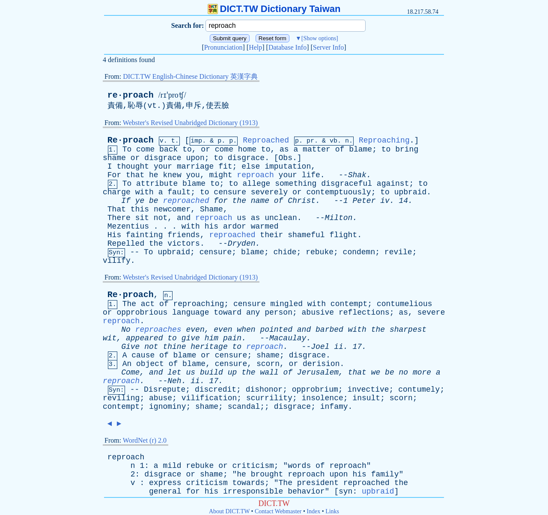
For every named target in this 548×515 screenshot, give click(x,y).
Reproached (266, 140)
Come (130, 372)
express (165, 483)
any (253, 312)
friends (183, 235)
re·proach (130, 95)
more (422, 372)
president (318, 483)
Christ (302, 200)
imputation (288, 166)
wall (269, 372)
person (278, 312)
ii (338, 346)
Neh (174, 381)
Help (255, 47)
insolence (322, 398)
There (119, 218)
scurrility (269, 398)
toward (227, 312)
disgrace (162, 158)
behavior (306, 491)
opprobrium (315, 389)
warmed (265, 226)
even (195, 329)
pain (232, 338)
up (232, 372)
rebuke (320, 252)
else (250, 166)
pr (310, 141)
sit (142, 218)
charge (117, 192)
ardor (234, 226)
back (168, 149)
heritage (209, 346)
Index (313, 511)
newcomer (172, 209)
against (393, 183)
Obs (285, 158)
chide (285, 252)
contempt (349, 304)
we (376, 372)
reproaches (158, 329)
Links (332, 511)
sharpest (408, 329)
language (190, 312)
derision (321, 364)
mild (172, 465)
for (220, 200)
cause (143, 355)
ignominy (167, 406)
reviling (121, 398)
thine (174, 346)
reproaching (198, 304)
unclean (281, 218)
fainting (144, 235)
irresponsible (253, 491)
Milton (339, 218)
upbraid (410, 192)
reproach (255, 175)
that (135, 175)
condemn (359, 252)
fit (225, 166)
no (403, 372)
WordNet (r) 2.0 (145, 440)
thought (132, 166)
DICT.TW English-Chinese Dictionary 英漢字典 (190, 76)
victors (183, 243)
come (145, 149)
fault (179, 192)
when (246, 329)
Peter (363, 200)
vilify (117, 260)
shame (114, 158)
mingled (286, 304)
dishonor (264, 389)
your (163, 166)
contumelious (404, 304)
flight (343, 235)
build (211, 372)
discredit (215, 389)
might (220, 175)
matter (317, 149)
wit (109, 338)
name (260, 200)
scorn (268, 364)
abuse (160, 398)
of (340, 149)
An (127, 364)
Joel (320, 346)
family (385, 474)
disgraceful (346, 183)
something (295, 183)
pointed (276, 329)
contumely (419, 389)
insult (366, 398)
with (144, 192)
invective (368, 389)
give (191, 338)
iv (385, 200)
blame (360, 149)
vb (333, 141)
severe (431, 312)
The (129, 304)
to (187, 149)
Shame (211, 209)
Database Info (287, 47)
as (284, 149)
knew (172, 175)
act (148, 304)
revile (398, 252)
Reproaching (384, 140)
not (160, 218)
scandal (244, 406)
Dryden (242, 243)
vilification (209, 398)
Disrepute (164, 389)
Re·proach (130, 140)
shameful (306, 235)
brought (267, 474)
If (126, 200)
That (116, 209)
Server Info (328, 47)
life (311, 175)
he (153, 175)
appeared (144, 338)
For (114, 175)
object (150, 364)
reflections (364, 312)
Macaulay (287, 338)
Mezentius (128, 226)
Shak (357, 175)
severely (269, 192)
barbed (329, 329)
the (239, 200)
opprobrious (141, 312)
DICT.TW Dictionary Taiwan (274, 8)
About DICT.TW (229, 511)
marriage (195, 166)
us (241, 218)
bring (406, 149)
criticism (253, 465)
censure (230, 192)
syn (345, 491)
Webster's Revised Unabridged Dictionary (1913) (190, 122)
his (211, 226)
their (271, 235)
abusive (318, 312)
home (247, 149)
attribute (157, 183)
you (193, 175)
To (127, 149)
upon (195, 158)
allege (257, 183)
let (174, 372)
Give (130, 346)
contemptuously (338, 192)
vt (152, 105)
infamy (334, 406)
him (211, 338)
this (140, 209)
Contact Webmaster (278, 511)
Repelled (125, 243)
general (165, 491)
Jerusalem (318, 372)
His (114, 235)
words (299, 465)
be (153, 200)
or (205, 149)
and (184, 218)
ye (140, 200)
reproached (186, 200)
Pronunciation (223, 47)
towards (248, 483)
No (126, 329)
